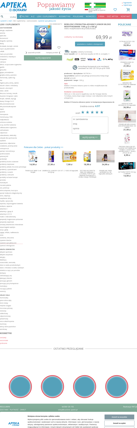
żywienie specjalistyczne (47, 21)
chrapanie (3, 59)
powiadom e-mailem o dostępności (90, 44)
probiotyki (3, 159)
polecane (3, 343)
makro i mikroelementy (8, 217)
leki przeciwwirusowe (7, 104)
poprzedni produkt (32, 52)
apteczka (3, 36)
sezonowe (4, 340)
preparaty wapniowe (7, 222)
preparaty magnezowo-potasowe (11, 219)
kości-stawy (4, 303)
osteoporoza (4, 148)
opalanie (3, 141)
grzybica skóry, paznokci (8, 75)
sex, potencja (4, 188)
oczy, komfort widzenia (8, 125)
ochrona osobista (6, 122)
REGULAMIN (5, 407)
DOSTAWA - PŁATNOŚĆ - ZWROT (13, 410)
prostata (3, 180)
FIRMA (101, 16)
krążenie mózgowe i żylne (9, 96)
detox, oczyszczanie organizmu (10, 64)
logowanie (127, 2)
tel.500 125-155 (68, 407)
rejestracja (127, 5)
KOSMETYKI (64, 16)
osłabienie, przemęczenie (8, 146)
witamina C (4, 209)
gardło (2, 67)
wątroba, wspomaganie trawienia (11, 204)
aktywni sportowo (6, 252)
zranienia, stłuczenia (7, 238)
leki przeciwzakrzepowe (8, 106)
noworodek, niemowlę (7, 262)
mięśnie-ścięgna (5, 306)
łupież (2, 109)
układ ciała (5, 295)
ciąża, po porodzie (6, 54)
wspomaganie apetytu (7, 227)
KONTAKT (125, 16)
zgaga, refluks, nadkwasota (9, 232)
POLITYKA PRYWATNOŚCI (10, 413)
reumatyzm (4, 183)
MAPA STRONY (6, 425)
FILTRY (25, 16)
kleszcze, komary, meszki (8, 93)
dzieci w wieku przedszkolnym (10, 265)
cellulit (2, 51)
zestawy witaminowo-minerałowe (11, 225)
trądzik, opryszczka (6, 201)
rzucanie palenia (5, 185)
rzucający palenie (6, 289)
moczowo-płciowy (6, 308)
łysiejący (3, 273)
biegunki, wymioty (6, 41)
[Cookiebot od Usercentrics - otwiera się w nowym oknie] (13, 390)
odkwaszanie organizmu (8, 127)
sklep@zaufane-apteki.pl (68, 410)
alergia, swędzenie (6, 30)
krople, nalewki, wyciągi (8, 99)
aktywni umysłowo (6, 255)
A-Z (32, 16)
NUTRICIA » (87, 73)
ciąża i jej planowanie (7, 49)
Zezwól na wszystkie (119, 369)
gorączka (3, 70)
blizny (2, 44)
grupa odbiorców (7, 249)
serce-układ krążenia (7, 321)
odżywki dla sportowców (8, 138)
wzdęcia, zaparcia (6, 206)
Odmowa (119, 381)
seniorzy (3, 291)
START (10, 21)
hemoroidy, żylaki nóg (7, 78)
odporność (3, 133)
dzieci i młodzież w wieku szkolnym (11, 268)
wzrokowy (3, 329)
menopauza (4, 114)
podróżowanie (5, 154)
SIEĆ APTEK (112, 16)
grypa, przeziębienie (6, 72)
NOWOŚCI (91, 16)
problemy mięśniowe (7, 164)
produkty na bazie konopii (8, 177)
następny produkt (53, 52)
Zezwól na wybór (119, 375)
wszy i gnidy (4, 230)
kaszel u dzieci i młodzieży (9, 85)
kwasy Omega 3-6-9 (7, 101)
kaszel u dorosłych (6, 88)
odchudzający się (6, 276)
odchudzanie (4, 130)
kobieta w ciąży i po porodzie (10, 270)
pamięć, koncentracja (7, 151)
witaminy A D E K (6, 214)
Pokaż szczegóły (112, 391)
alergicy (2, 257)
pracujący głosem (6, 281)
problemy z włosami (7, 175)
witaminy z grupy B (6, 211)
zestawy (3, 337)
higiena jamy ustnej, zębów (9, 83)
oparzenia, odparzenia (7, 143)
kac (1, 80)
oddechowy (4, 313)
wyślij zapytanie (43, 57)
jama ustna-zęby (5, 300)
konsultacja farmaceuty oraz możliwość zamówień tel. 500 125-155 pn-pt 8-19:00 (94, 67)
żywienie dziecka (5, 240)
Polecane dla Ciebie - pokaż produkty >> (43, 147)
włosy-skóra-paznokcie (8, 327)
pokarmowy (4, 319)
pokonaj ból (4, 156)
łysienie (2, 112)
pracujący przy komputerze (9, 283)
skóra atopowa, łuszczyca (9, 190)
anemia (2, 33)
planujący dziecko (6, 278)
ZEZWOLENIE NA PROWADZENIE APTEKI (16, 416)
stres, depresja (5, 196)
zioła (1, 235)
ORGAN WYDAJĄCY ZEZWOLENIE (13, 419)
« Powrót (3, 21)
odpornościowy (5, 316)
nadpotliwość (4, 120)
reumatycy (3, 286)
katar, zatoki (4, 91)
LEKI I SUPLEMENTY (46, 16)
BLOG (2, 422)
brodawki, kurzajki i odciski (9, 46)
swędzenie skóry (5, 198)
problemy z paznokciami (8, 169)
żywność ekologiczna (7, 246)
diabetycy (3, 260)
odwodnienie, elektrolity (8, 135)
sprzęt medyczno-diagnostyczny (11, 193)
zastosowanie (6, 28)
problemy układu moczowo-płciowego (11, 167)
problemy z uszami (6, 172)
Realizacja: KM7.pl (130, 407)
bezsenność (4, 38)
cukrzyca (3, 62)
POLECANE (78, 16)
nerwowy (3, 311)
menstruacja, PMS (6, 117)
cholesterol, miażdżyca (8, 57)
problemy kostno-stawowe (9, 162)
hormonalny (4, 298)
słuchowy (3, 324)
